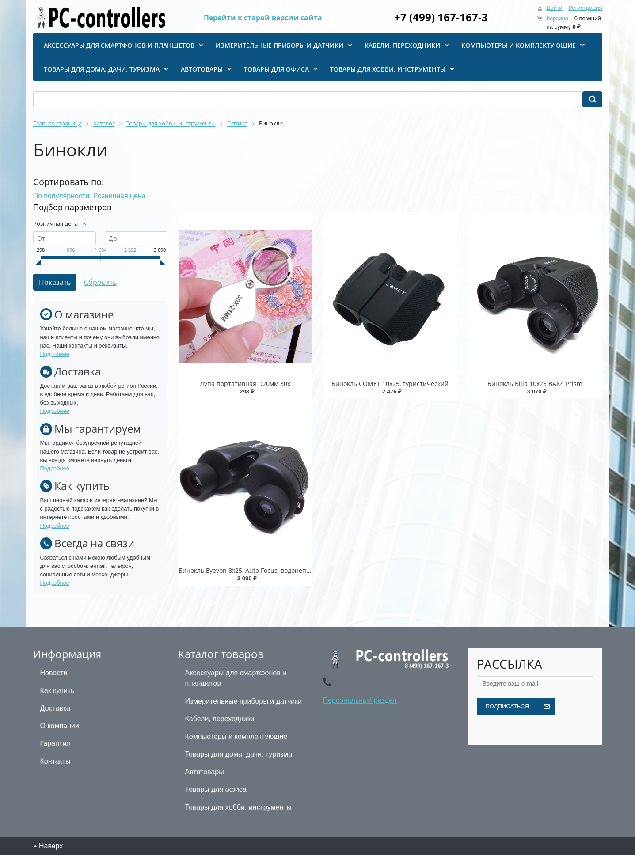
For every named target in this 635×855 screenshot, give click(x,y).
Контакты (55, 761)
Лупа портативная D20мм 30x (245, 383)
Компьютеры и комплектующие (236, 736)
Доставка (55, 708)
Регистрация (585, 7)
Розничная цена (119, 196)
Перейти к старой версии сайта (263, 18)
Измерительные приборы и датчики (243, 701)
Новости (54, 673)
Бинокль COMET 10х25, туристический (390, 383)
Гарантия (55, 743)
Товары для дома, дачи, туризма (239, 754)
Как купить (57, 690)
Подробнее (54, 354)
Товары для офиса (216, 789)
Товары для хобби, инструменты (238, 807)
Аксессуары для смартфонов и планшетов (236, 678)
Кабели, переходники (220, 719)
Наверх (48, 846)
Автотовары (204, 772)
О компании (59, 726)
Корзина (557, 18)
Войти (554, 7)
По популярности (61, 196)
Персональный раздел (360, 700)
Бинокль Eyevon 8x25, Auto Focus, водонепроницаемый (262, 570)
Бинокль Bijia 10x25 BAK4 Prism (534, 383)
